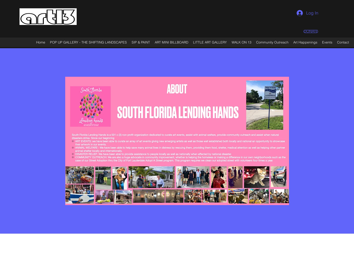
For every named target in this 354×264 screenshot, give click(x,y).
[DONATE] (311, 31)
